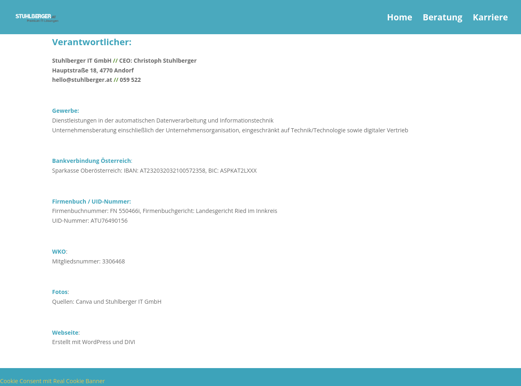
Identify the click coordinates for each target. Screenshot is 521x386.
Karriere (490, 18)
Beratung (442, 18)
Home (399, 18)
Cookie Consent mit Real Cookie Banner (52, 381)
